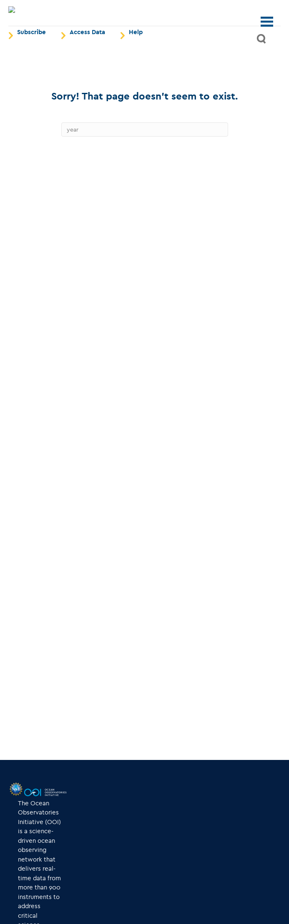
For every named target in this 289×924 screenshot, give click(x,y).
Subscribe (31, 50)
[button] (262, 57)
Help (136, 50)
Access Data (87, 50)
